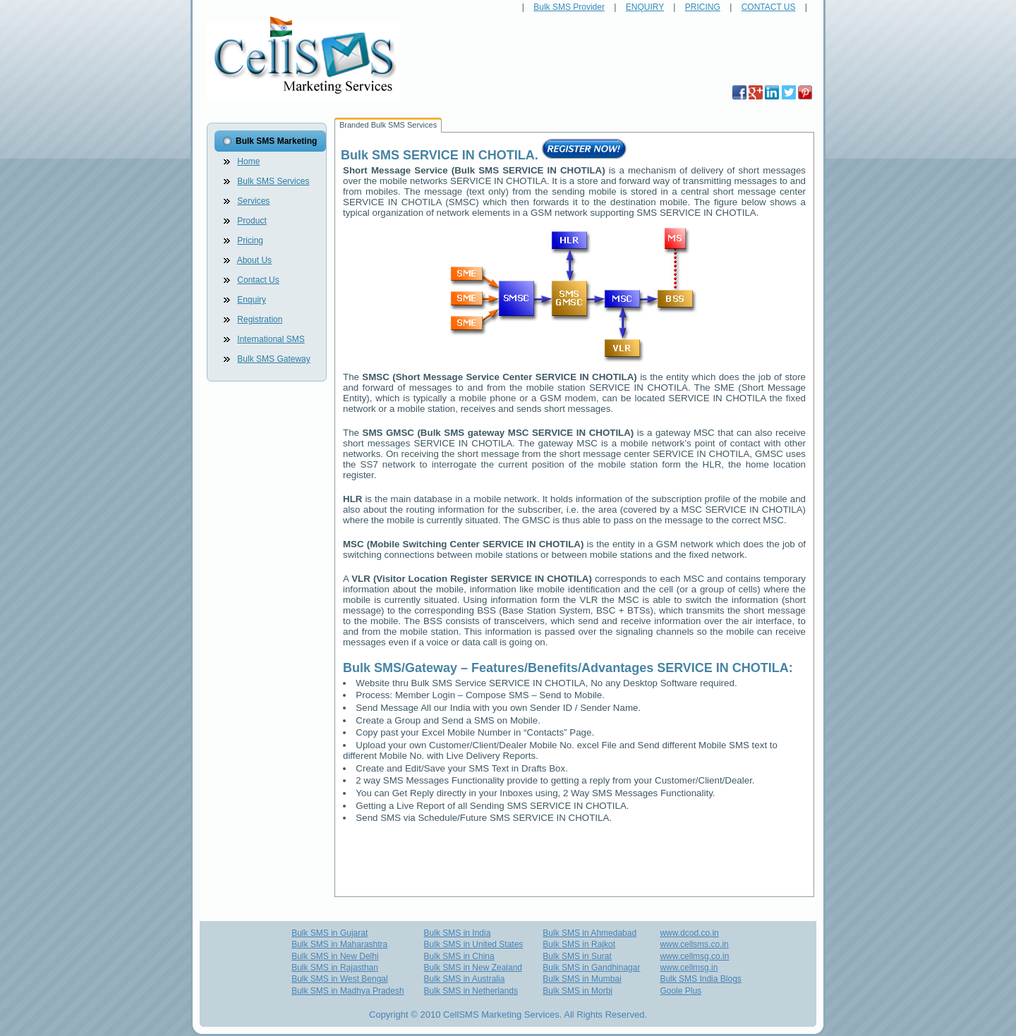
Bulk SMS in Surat (577, 956)
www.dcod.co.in (689, 933)
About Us (254, 260)
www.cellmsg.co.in (694, 956)
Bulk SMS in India (457, 933)
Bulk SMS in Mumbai (582, 979)
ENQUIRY (645, 7)
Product (251, 221)
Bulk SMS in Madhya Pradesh (347, 991)
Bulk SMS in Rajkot (579, 944)
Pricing (250, 240)
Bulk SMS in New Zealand (473, 968)
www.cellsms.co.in (694, 944)
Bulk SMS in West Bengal (339, 979)
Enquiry (251, 300)
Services (253, 201)
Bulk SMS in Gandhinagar (591, 968)
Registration (259, 319)
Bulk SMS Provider (569, 7)
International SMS (270, 339)
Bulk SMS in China (459, 956)
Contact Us (258, 280)
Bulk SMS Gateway (273, 359)
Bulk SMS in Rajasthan (334, 968)
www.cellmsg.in (689, 968)
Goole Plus (680, 991)
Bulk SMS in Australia (464, 979)
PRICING (702, 7)
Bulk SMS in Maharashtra (339, 944)
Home (248, 161)
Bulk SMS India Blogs (700, 979)
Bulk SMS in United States (474, 944)
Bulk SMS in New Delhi (334, 956)
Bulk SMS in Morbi (577, 991)
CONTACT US (769, 7)
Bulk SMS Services (273, 181)
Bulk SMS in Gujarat (329, 933)
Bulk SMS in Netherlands (471, 991)
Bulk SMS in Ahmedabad (589, 933)
